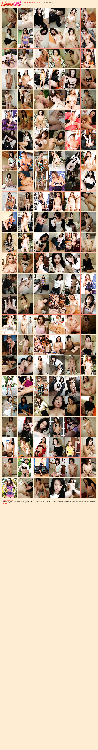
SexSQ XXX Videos (30, 2)
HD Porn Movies (40, 2)
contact (5, 503)
